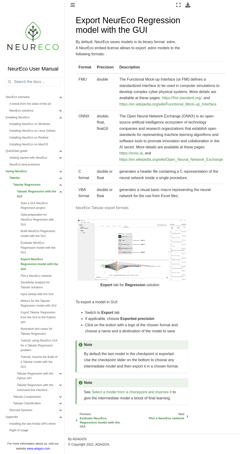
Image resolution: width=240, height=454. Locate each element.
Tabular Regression (27, 184)
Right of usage (18, 430)
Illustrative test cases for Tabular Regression (36, 331)
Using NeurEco (16, 171)
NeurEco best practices (24, 164)
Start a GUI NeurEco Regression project (34, 206)
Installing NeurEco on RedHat (28, 137)
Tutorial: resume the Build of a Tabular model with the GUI (39, 361)
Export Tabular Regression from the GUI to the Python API (38, 317)
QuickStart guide (16, 151)
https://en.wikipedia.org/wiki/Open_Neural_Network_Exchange (171, 159)
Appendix (12, 417)
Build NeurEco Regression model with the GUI (38, 233)
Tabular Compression (27, 396)
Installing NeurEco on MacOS (28, 144)
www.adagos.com (38, 448)
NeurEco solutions (21, 110)
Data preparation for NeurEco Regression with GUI (37, 219)
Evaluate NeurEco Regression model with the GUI (38, 247)
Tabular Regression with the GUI (36, 194)
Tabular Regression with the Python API (35, 376)
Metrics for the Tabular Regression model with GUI (38, 303)
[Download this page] (188, 5)
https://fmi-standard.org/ (182, 98)
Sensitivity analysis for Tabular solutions (35, 285)
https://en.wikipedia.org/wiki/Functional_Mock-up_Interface (167, 104)
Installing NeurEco (18, 117)
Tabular (14, 178)
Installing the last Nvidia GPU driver (32, 423)
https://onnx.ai (131, 153)
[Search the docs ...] (33, 81)
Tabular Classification (27, 403)
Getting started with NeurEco (28, 157)
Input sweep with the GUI (37, 294)
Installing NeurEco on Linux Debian (32, 130)
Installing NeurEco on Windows (29, 124)
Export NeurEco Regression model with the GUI (39, 264)
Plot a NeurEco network (36, 276)
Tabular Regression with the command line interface (35, 387)
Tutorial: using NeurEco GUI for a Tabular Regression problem (39, 345)
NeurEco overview (18, 97)
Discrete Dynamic (21, 410)
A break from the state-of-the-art (30, 103)
